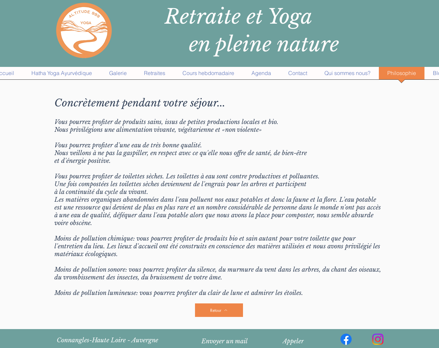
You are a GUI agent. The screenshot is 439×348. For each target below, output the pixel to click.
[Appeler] (293, 341)
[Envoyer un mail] (224, 341)
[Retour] (219, 310)
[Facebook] (346, 339)
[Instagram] (377, 339)
